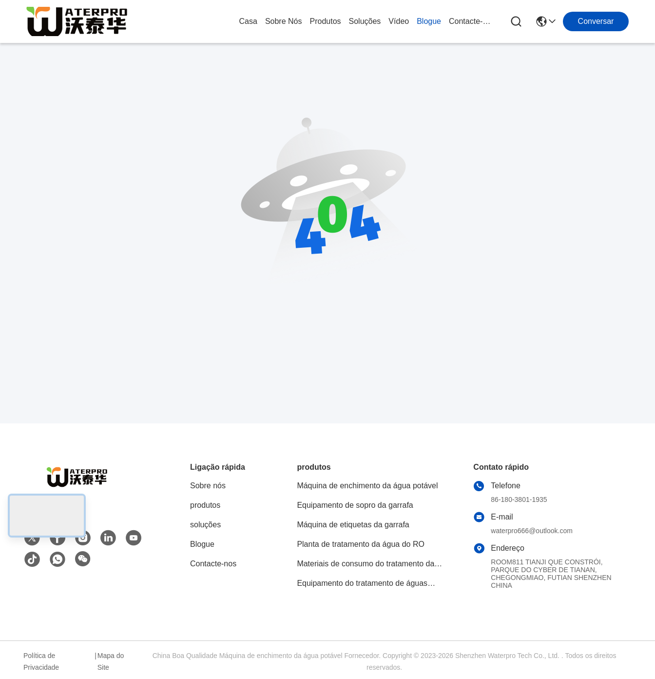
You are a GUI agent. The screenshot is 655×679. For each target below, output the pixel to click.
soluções (365, 21)
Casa (248, 21)
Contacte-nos (472, 21)
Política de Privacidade (41, 661)
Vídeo (398, 21)
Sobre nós (283, 21)
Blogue (429, 21)
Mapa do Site (110, 661)
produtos (325, 21)
